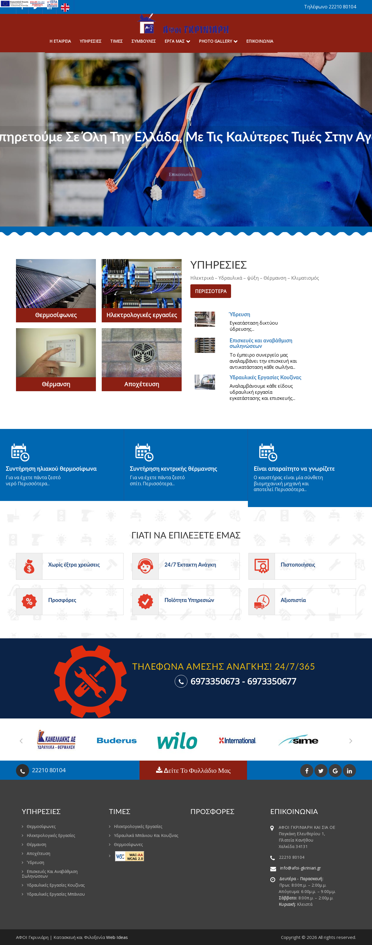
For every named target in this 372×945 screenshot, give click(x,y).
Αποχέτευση (141, 384)
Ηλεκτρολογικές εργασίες (141, 315)
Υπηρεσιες (90, 41)
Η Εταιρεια (60, 41)
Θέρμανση (56, 384)
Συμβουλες (143, 41)
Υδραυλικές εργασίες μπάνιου (56, 894)
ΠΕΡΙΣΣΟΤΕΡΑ (210, 291)
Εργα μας (174, 41)
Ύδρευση (240, 314)
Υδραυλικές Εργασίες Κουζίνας (265, 377)
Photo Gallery (215, 41)
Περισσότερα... (33, 483)
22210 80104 (48, 770)
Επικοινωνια (259, 41)
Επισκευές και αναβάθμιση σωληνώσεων (261, 343)
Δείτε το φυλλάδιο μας (193, 770)
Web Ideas (117, 937)
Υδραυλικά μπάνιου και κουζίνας (146, 835)
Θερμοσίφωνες (56, 315)
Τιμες (116, 41)
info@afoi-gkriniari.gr (300, 868)
